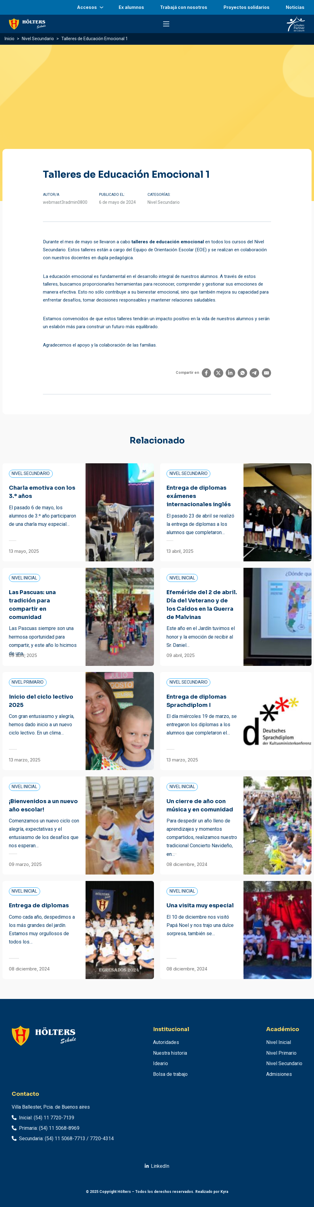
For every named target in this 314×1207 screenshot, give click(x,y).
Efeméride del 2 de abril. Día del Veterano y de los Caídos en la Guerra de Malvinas (202, 605)
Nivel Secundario (38, 38)
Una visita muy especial (200, 905)
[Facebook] (206, 373)
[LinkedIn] (230, 373)
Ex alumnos (131, 7)
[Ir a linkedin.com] (157, 1166)
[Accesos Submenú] (101, 7)
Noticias (295, 7)
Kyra (224, 1192)
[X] (218, 373)
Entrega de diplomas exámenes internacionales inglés (199, 496)
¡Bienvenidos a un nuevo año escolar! (43, 805)
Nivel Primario (281, 1053)
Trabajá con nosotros (183, 7)
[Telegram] (254, 373)
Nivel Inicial (278, 1042)
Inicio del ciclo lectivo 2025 (41, 700)
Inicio (9, 38)
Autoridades (166, 1042)
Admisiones (279, 1074)
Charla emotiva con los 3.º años (42, 491)
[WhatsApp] (242, 373)
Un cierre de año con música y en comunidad (200, 805)
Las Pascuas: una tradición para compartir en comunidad (32, 605)
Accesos (87, 7)
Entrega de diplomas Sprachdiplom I (196, 700)
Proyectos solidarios (247, 7)
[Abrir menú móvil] (166, 23)
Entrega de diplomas (39, 905)
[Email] (266, 373)
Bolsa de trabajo (170, 1074)
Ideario (160, 1063)
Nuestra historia (170, 1053)
